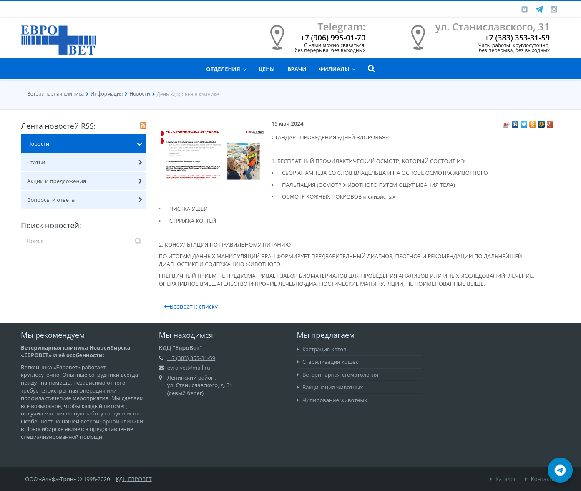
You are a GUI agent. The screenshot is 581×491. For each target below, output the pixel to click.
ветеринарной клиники (112, 421)
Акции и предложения (84, 181)
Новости (139, 93)
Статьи (84, 162)
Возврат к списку (191, 306)
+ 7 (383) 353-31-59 (191, 358)
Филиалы (337, 69)
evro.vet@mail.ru (188, 367)
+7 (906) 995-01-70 (332, 38)
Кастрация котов (322, 349)
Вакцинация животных (330, 387)
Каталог (503, 479)
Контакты (540, 479)
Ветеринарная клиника (55, 93)
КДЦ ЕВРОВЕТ (134, 479)
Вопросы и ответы (84, 200)
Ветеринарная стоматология (337, 374)
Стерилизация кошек (328, 361)
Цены (267, 69)
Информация (107, 93)
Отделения (226, 69)
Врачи (297, 69)
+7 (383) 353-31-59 (517, 38)
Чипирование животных (332, 400)
